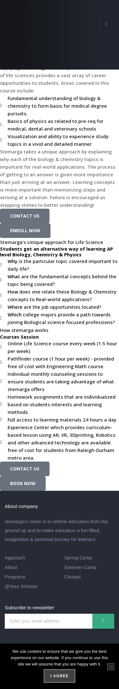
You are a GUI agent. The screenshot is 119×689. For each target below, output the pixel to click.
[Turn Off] (110, 666)
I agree (59, 676)
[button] (106, 24)
